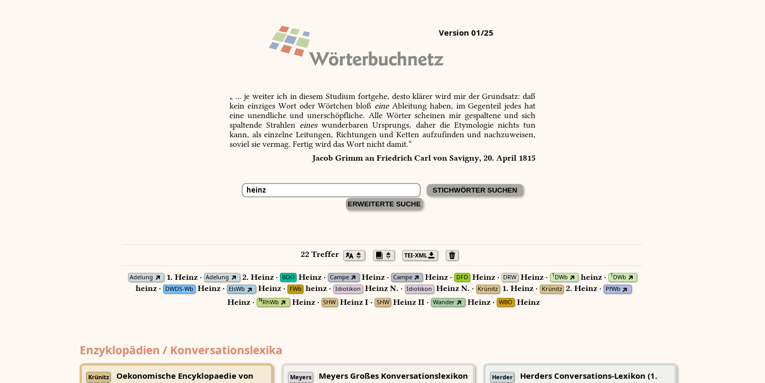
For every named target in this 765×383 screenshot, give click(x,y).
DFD (462, 277)
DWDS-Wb (179, 289)
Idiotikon (348, 289)
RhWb (269, 302)
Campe (339, 277)
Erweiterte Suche (384, 204)
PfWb (613, 289)
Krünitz (488, 289)
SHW (329, 302)
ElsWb (236, 289)
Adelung (141, 277)
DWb (560, 277)
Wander (444, 302)
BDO (288, 277)
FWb (296, 289)
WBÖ (506, 302)
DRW (509, 277)
